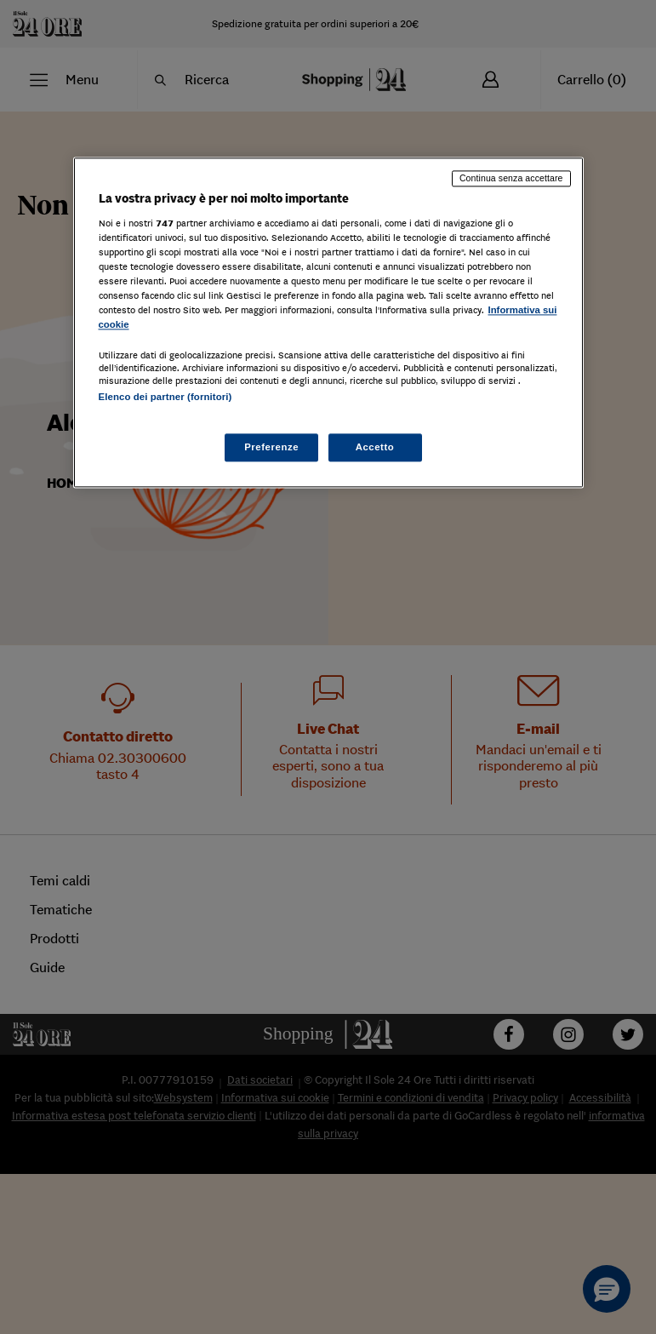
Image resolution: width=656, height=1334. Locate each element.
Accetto (375, 447)
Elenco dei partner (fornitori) (165, 397)
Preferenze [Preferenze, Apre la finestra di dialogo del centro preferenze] (271, 447)
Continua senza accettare (511, 178)
